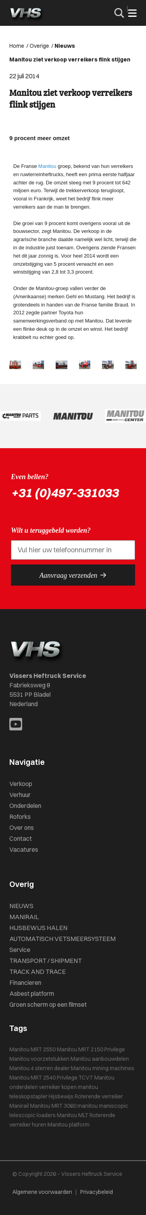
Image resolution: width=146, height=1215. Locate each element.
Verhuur (20, 795)
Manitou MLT (72, 1115)
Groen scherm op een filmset (48, 1004)
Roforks (20, 816)
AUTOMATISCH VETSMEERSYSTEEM (62, 939)
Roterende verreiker (99, 1096)
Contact (20, 838)
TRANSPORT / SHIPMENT (45, 960)
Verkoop (20, 784)
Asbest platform (31, 993)
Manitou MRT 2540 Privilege (43, 1077)
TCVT (86, 1077)
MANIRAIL (24, 917)
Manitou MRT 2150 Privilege (91, 1049)
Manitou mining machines (102, 1068)
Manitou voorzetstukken (39, 1058)
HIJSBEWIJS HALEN (38, 928)
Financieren (25, 982)
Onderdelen (25, 805)
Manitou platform (68, 1124)
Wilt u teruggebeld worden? (51, 530)
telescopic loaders (32, 1115)
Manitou (47, 166)
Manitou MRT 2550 (32, 1049)
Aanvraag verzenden (72, 575)
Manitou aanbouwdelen (99, 1058)
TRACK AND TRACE (37, 971)
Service (19, 950)
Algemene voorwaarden (42, 1191)
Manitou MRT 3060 (53, 1105)
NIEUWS (21, 906)
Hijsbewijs (61, 1096)
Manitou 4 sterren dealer (39, 1068)
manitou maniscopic (102, 1105)
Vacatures (23, 849)
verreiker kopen (58, 1087)
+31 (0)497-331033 (64, 492)
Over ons (21, 827)
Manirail (19, 1105)
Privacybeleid (96, 1191)
